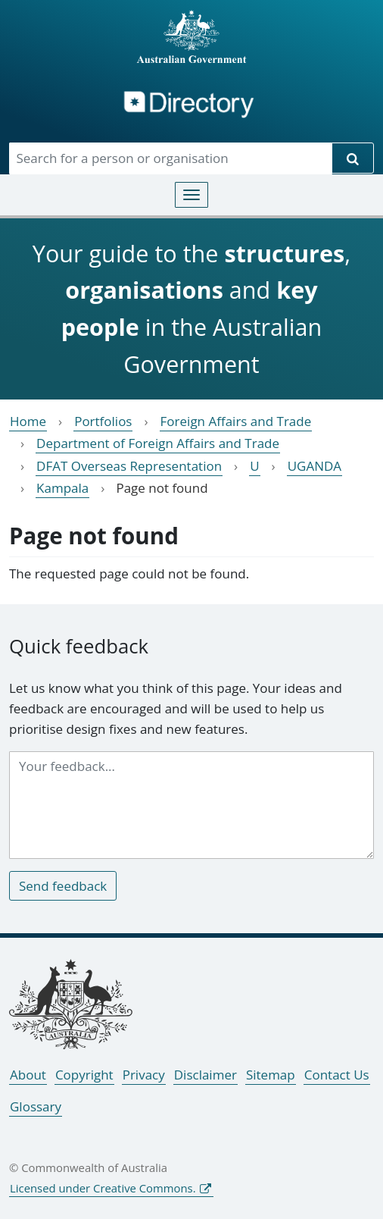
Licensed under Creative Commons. (103, 1187)
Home (28, 421)
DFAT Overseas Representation (129, 466)
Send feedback (63, 886)
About (28, 1074)
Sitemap (270, 1074)
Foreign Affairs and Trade (236, 421)
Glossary (35, 1106)
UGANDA (314, 466)
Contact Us (336, 1074)
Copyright (84, 1074)
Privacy (144, 1074)
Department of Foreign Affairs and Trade (157, 443)
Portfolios (103, 421)
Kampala (62, 488)
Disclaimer (205, 1074)
